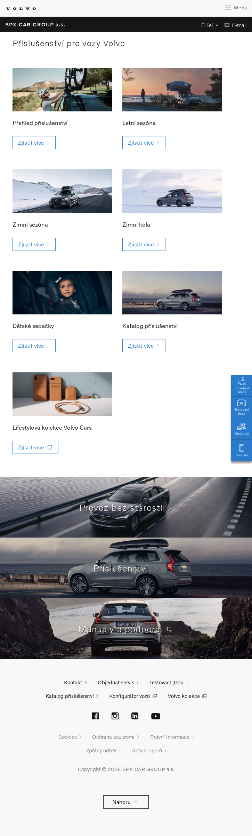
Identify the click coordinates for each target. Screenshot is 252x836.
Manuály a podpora (126, 629)
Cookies (67, 737)
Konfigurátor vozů (129, 696)
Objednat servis (241, 385)
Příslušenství (126, 568)
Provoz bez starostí (126, 507)
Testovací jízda (241, 406)
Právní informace (169, 737)
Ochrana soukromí (113, 737)
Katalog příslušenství (70, 696)
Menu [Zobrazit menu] (236, 7)
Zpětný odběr (101, 750)
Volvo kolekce (184, 696)
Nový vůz (241, 428)
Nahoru (126, 802)
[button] (208, 25)
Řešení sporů (147, 750)
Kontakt (241, 450)
